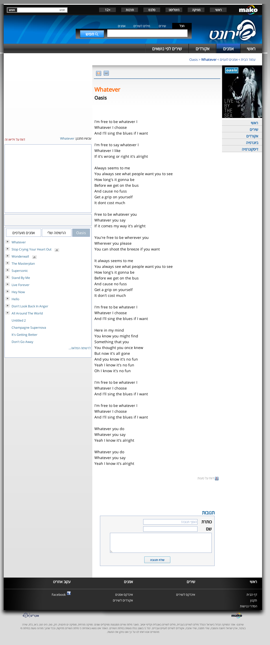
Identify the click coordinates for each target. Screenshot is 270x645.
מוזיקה (196, 10)
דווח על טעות (208, 478)
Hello (15, 299)
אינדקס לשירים (185, 594)
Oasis (193, 59)
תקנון (253, 600)
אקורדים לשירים (123, 600)
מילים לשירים (141, 26)
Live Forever (21, 285)
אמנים (122, 26)
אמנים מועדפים (23, 232)
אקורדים (252, 136)
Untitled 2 (19, 320)
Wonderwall (20, 256)
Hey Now (18, 292)
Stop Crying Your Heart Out (31, 249)
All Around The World (27, 313)
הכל (182, 26)
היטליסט (174, 10)
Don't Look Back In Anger (30, 306)
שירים (162, 26)
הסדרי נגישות (248, 606)
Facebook (59, 594)
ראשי (218, 10)
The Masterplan (23, 263)
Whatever (208, 59)
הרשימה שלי (56, 232)
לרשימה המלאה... (80, 348)
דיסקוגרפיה (250, 149)
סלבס (151, 10)
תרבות (130, 10)
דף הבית (252, 594)
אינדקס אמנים (124, 594)
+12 (107, 10)
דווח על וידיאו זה (15, 139)
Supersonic (20, 270)
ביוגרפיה (252, 142)
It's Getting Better (24, 334)
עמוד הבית (248, 59)
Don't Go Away (22, 341)
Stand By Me (21, 277)
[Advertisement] (157, 495)
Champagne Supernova (29, 327)
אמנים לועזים (229, 59)
